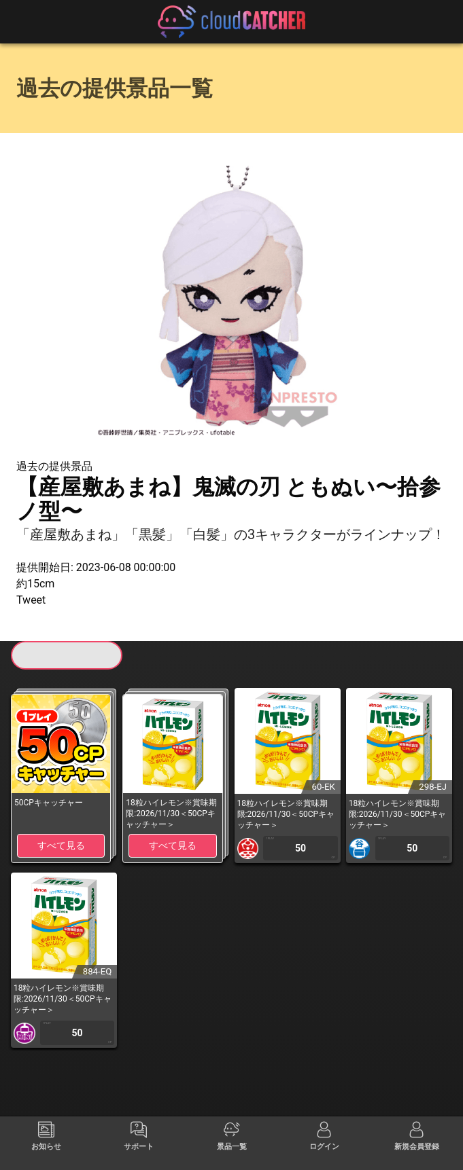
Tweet (31, 599)
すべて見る (61, 845)
